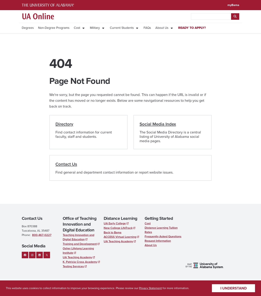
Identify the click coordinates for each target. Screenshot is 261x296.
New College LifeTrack (118, 228)
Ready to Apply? (192, 27)
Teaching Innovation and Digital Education (78, 237)
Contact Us (66, 164)
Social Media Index (158, 124)
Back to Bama (112, 232)
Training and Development (80, 244)
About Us (161, 27)
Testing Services (73, 266)
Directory (64, 124)
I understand (233, 288)
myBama (233, 5)
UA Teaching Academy (77, 257)
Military (95, 27)
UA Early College (115, 223)
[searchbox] (211, 16)
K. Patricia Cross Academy (80, 262)
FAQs (147, 27)
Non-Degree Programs (53, 27)
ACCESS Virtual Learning (120, 237)
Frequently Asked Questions (163, 236)
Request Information (158, 241)
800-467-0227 (41, 235)
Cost (77, 27)
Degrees (28, 27)
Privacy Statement (150, 288)
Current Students (122, 27)
